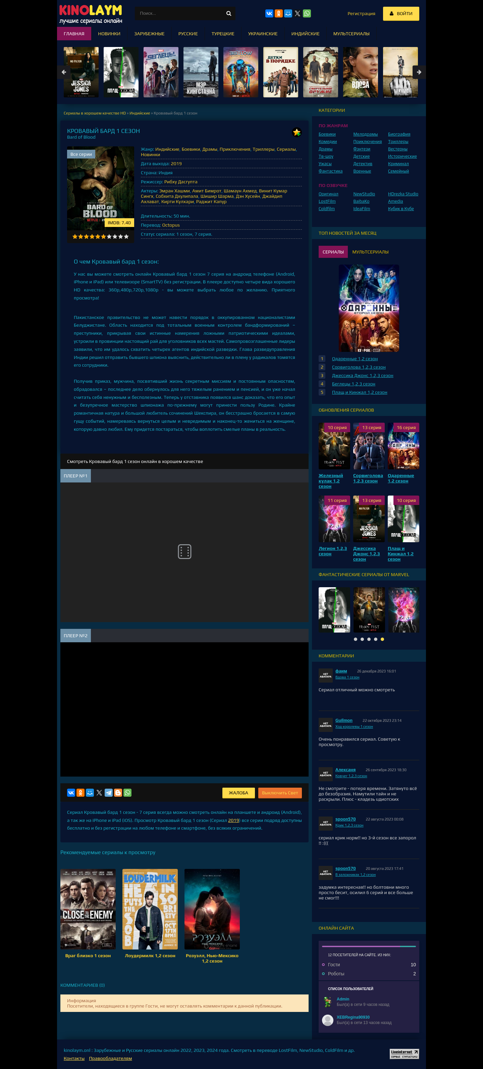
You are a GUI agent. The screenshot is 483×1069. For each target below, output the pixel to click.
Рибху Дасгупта (181, 181)
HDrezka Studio (403, 193)
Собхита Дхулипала (177, 196)
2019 (176, 163)
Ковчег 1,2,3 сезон (351, 776)
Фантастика (331, 171)
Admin (343, 999)
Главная (74, 33)
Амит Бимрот (206, 190)
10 (126, 236)
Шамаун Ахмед (240, 190)
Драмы (209, 149)
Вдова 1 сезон (347, 677)
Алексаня (345, 769)
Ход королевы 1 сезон (354, 727)
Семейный (398, 171)
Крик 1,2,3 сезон (349, 825)
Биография (399, 134)
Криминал (398, 163)
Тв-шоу (326, 156)
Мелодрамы (366, 134)
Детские (362, 156)
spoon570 (345, 819)
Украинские (263, 33)
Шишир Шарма (217, 196)
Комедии (328, 141)
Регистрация (361, 13)
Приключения (235, 149)
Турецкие (223, 33)
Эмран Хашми (174, 190)
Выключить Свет (280, 792)
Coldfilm (327, 208)
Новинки (150, 154)
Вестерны (398, 148)
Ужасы (325, 163)
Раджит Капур (211, 201)
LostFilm (327, 201)
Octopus (170, 225)
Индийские (167, 149)
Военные (362, 171)
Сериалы (286, 149)
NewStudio (364, 193)
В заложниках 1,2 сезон (355, 875)
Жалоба (238, 792)
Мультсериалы (351, 33)
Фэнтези (362, 148)
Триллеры (263, 149)
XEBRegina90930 (353, 1017)
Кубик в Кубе (401, 208)
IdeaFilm (362, 208)
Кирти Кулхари (177, 201)
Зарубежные (149, 33)
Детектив (363, 163)
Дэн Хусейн (248, 196)
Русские (188, 33)
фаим (341, 670)
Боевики (191, 149)
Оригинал (328, 193)
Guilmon (344, 720)
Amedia (395, 201)
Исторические (402, 156)
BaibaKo (362, 201)
